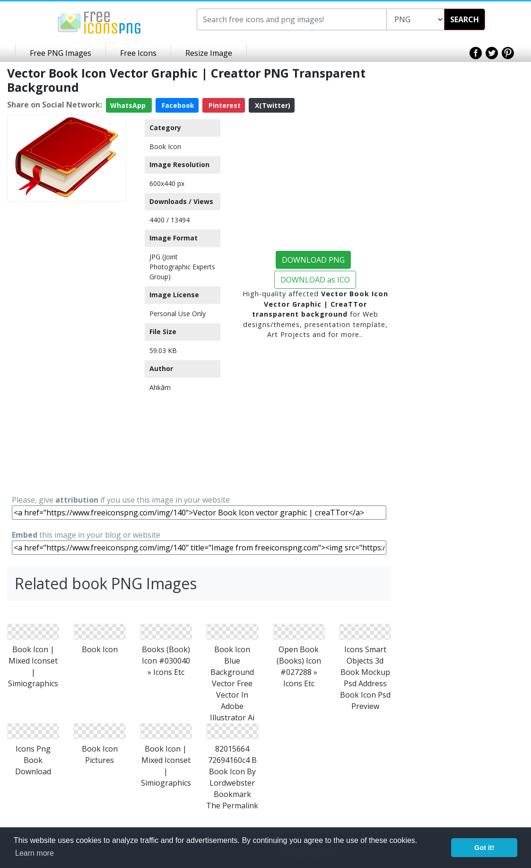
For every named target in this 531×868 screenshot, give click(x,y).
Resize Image (208, 53)
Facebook (177, 105)
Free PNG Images (60, 53)
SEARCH (464, 19)
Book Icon (165, 146)
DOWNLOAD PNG (313, 260)
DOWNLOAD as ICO (315, 280)
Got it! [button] (484, 847)
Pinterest (224, 105)
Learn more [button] (34, 853)
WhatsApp (129, 105)
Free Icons (138, 53)
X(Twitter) (271, 105)
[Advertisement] (66, 347)
